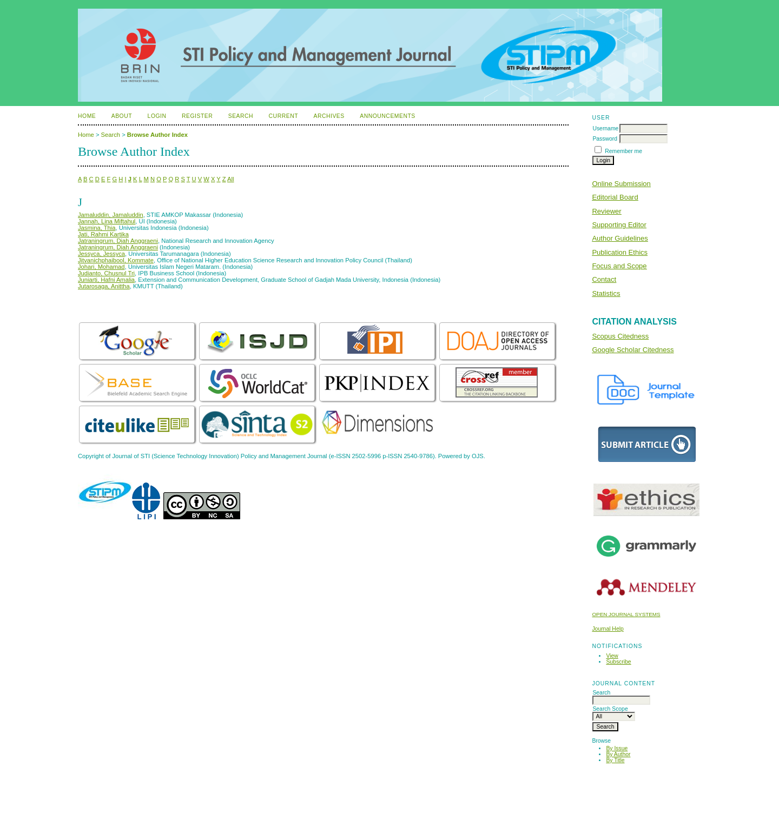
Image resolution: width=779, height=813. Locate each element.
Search (240, 116)
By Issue (617, 748)
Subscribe (618, 662)
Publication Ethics (620, 252)
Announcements (387, 116)
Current (283, 116)
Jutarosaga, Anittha (104, 286)
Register (197, 116)
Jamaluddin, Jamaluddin (110, 214)
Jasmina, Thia (96, 227)
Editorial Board (615, 197)
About (121, 116)
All (230, 179)
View (612, 656)
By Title (615, 760)
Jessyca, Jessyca (101, 253)
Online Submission (621, 184)
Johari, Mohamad (101, 266)
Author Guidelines (620, 238)
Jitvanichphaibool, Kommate (116, 260)
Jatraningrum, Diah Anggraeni (118, 240)
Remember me (623, 151)
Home (87, 116)
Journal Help (607, 629)
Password (604, 139)
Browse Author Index (157, 134)
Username (605, 128)
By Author (618, 754)
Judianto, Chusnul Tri (106, 273)
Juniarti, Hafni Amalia (106, 279)
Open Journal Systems (626, 614)
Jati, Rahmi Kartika (103, 234)
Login (157, 116)
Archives (328, 116)
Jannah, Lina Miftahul (106, 221)
